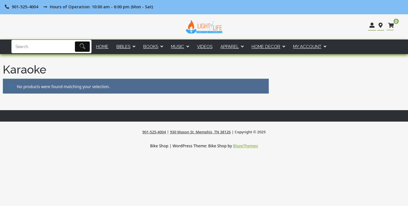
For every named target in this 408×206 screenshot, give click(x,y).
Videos (204, 46)
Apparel (229, 46)
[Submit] (82, 46)
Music (177, 46)
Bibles (123, 46)
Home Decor (266, 46)
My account (307, 46)
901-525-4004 (154, 131)
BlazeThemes (245, 145)
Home (102, 46)
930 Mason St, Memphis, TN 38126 (200, 131)
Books (150, 46)
